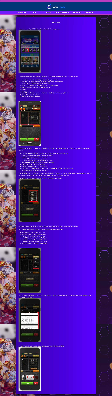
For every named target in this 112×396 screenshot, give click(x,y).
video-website (89, 12)
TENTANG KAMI (22, 12)
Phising (48, 12)
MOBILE (35, 12)
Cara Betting (76, 12)
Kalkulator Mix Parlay (63, 12)
